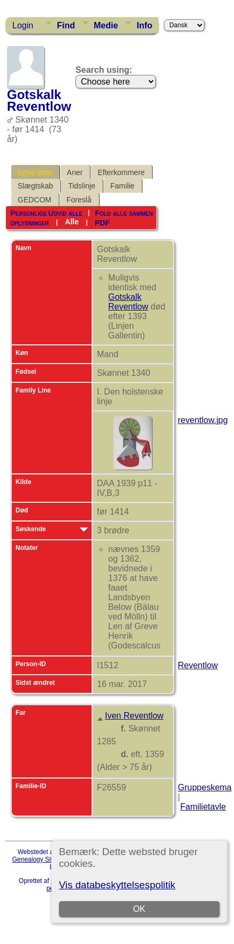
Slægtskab (35, 186)
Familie (122, 186)
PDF (102, 222)
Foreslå (79, 199)
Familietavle (202, 806)
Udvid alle (65, 213)
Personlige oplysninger (29, 218)
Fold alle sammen (124, 213)
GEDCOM (34, 199)
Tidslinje (81, 186)
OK (139, 908)
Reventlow (198, 665)
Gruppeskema (205, 787)
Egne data (35, 172)
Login (22, 25)
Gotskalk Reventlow (128, 301)
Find (66, 25)
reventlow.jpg (203, 420)
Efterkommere (121, 172)
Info (144, 25)
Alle (72, 221)
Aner (75, 172)
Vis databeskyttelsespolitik (117, 884)
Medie (106, 25)
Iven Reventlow (134, 715)
